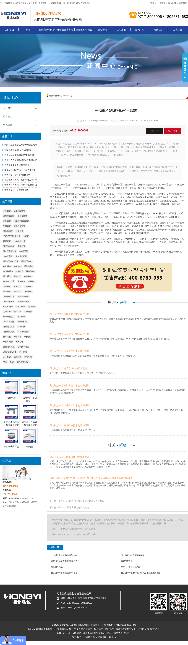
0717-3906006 (79, 130)
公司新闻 (7, 107)
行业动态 (7, 116)
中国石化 (111, 636)
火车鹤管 (7, 357)
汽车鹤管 (23, 352)
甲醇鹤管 (7, 226)
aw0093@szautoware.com (21, 498)
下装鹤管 (21, 317)
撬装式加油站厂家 (10, 261)
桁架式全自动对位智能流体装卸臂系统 (29, 425)
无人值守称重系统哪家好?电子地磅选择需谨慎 (140, 573)
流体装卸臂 (8, 231)
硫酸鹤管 (17, 266)
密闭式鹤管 (8, 306)
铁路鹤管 (17, 291)
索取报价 (172, 131)
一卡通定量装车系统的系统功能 (64, 555)
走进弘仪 (158, 29)
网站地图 (183, 3)
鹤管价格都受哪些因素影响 (16, 165)
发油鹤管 (7, 286)
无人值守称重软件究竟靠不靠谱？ (65, 573)
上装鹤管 (161, 3)
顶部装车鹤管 (23, 296)
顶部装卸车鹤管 (46, 29)
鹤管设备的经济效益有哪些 (16, 190)
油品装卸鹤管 (9, 246)
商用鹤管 (32, 306)
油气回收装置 (23, 347)
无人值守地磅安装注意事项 (132, 555)
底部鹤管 (28, 291)
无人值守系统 (23, 301)
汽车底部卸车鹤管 (21, 221)
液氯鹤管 (21, 281)
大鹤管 (26, 236)
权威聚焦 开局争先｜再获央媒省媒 (20, 170)
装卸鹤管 (7, 291)
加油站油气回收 (9, 352)
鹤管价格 (21, 327)
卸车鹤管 (17, 337)
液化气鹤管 (22, 322)
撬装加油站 (31, 271)
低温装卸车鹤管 (84, 29)
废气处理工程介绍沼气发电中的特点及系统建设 (81, 501)
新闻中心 (140, 29)
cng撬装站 (23, 251)
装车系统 (7, 276)
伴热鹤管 (19, 271)
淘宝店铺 (172, 3)
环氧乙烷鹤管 (19, 226)
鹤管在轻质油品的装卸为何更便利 (19, 155)
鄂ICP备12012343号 (126, 625)
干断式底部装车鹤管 (11, 236)
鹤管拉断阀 (8, 271)
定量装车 (7, 311)
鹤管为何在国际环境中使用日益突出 (20, 185)
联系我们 (177, 29)
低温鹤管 (17, 311)
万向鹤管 (7, 211)
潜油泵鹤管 (22, 216)
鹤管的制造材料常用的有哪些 (17, 175)
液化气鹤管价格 (9, 251)
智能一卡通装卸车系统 (130, 567)
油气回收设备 (22, 362)
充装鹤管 (17, 286)
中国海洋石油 (90, 636)
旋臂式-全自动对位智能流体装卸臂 (11, 425)
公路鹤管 (19, 231)
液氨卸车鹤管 (9, 216)
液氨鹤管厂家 (9, 296)
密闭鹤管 (21, 246)
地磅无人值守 (9, 327)
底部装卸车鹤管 (65, 29)
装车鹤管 (28, 311)
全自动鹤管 (8, 256)
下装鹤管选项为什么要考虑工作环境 (20, 180)
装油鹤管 (17, 276)
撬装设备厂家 (21, 256)
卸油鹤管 (28, 276)
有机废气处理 (9, 332)
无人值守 (19, 342)
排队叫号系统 (57, 567)
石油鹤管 (7, 221)
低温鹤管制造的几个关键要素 (17, 150)
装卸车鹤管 (8, 342)
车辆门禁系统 (127, 561)
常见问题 (7, 125)
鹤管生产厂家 (9, 281)
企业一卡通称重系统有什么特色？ (74, 507)
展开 (185, 68)
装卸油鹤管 (29, 266)
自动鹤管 (102, 29)
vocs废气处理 (23, 332)
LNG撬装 (7, 266)
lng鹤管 (27, 337)
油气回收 (7, 337)
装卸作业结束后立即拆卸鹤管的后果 (20, 145)
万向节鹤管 (20, 306)
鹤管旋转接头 (9, 317)
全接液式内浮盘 (11, 446)
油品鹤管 (32, 281)
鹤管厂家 (28, 357)
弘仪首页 (9, 29)
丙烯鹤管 (7, 241)
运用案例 (121, 29)
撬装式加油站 (27, 261)
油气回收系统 (9, 301)
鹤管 (78, 3)
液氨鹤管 (17, 357)
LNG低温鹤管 (19, 241)
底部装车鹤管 (19, 211)
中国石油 (102, 636)
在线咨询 (154, 131)
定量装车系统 (9, 347)
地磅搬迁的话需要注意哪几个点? (65, 561)
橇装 (5, 362)
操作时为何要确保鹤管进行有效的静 (20, 160)
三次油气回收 (9, 322)
